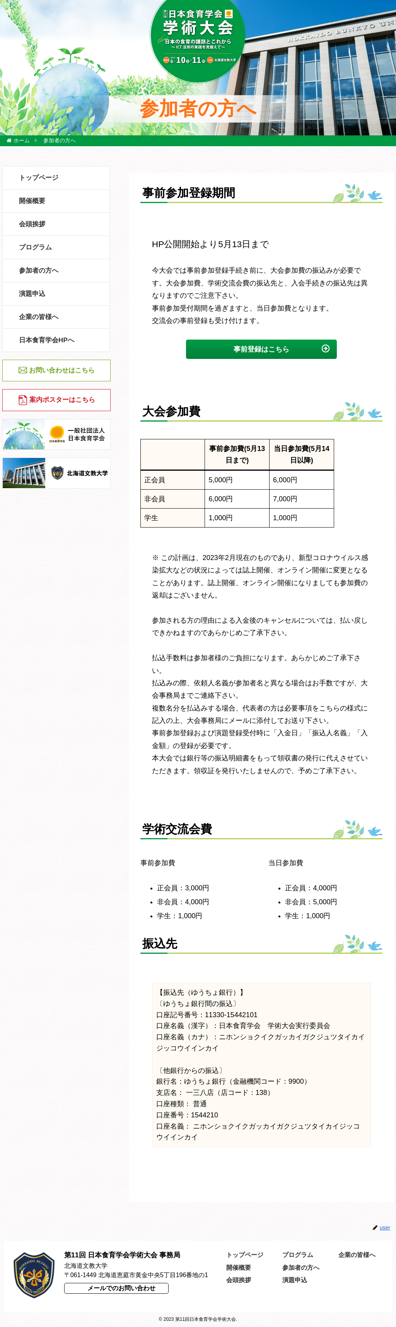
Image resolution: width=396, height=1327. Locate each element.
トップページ (244, 1255)
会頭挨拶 (238, 1280)
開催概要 (238, 1267)
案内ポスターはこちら (62, 399)
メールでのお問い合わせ (121, 1288)
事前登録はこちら (261, 349)
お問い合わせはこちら (62, 370)
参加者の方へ (300, 1267)
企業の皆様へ (357, 1255)
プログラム (297, 1255)
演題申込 (294, 1280)
